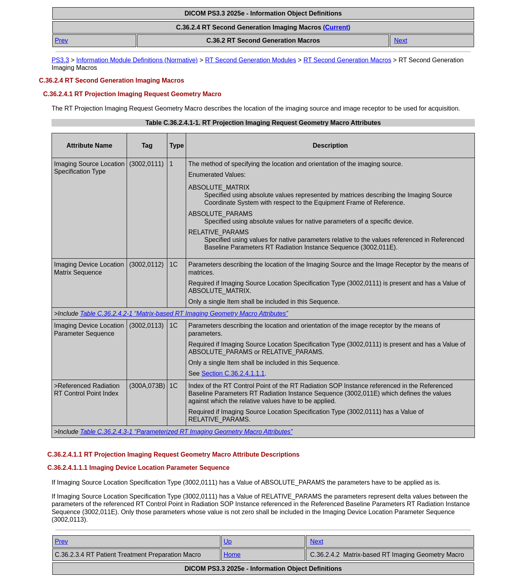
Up (228, 541)
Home (232, 554)
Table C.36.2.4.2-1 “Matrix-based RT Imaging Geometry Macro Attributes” (184, 313)
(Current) (336, 27)
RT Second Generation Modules (250, 60)
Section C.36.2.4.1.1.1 (232, 373)
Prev (61, 40)
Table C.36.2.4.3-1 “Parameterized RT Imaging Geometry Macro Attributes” (186, 431)
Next (400, 40)
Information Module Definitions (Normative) (137, 60)
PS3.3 (60, 60)
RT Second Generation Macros (347, 60)
